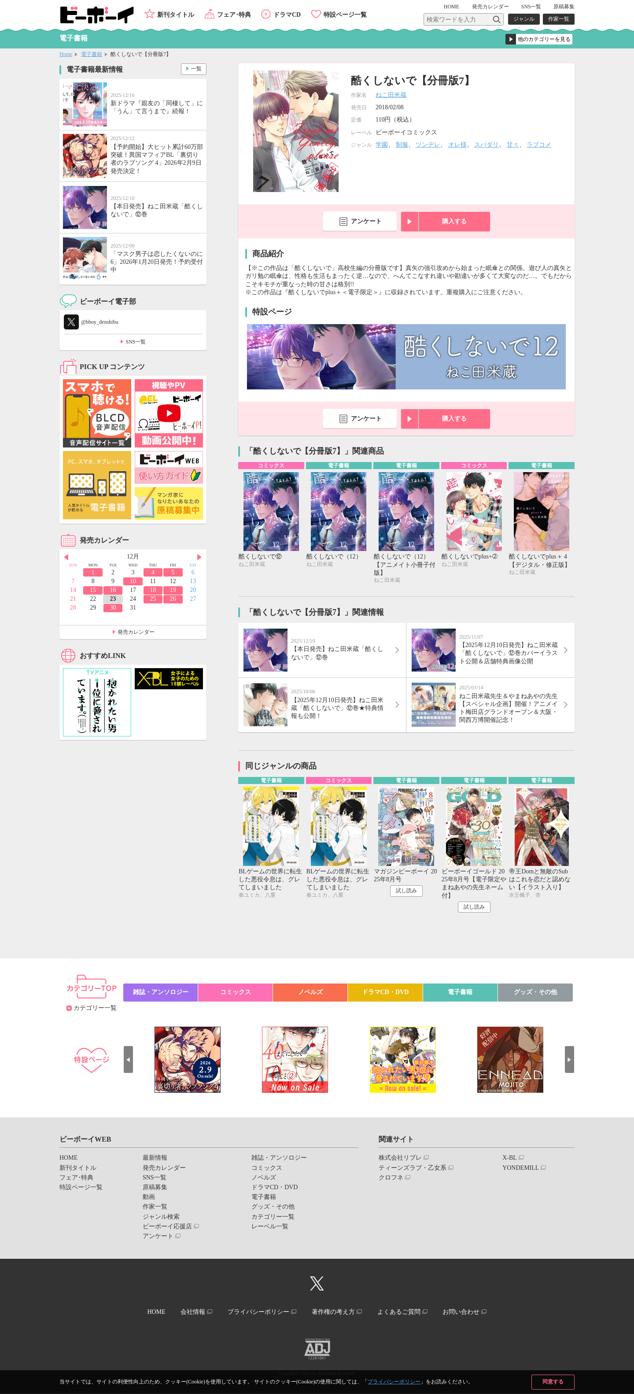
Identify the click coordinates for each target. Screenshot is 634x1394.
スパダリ (486, 144)
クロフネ (391, 1178)
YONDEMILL (520, 1168)
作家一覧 (558, 19)
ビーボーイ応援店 (167, 1227)
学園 (382, 144)
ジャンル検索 (161, 1217)
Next (199, 557)
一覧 (196, 69)
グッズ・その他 (535, 992)
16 (113, 590)
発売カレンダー (136, 632)
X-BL (509, 1158)
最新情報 (155, 1158)
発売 (490, 7)
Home (65, 54)
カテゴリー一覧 (95, 1008)
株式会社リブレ (400, 1158)
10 (133, 581)
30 (113, 607)
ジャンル (523, 19)
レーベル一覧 (269, 1227)
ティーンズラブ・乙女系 (412, 1168)
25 (153, 598)
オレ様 (457, 144)
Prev (66, 557)
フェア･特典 (234, 14)
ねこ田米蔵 (391, 95)
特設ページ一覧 (345, 14)
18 (153, 590)
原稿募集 (564, 7)
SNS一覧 (531, 7)
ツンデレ (428, 144)
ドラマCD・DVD (385, 992)
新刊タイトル (175, 14)
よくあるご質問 (399, 1312)
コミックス (235, 992)
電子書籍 (91, 54)
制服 (402, 144)
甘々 (513, 144)
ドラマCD (287, 14)
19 (173, 590)
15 (93, 590)
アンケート (366, 221)
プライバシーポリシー (394, 1382)
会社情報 (192, 1312)
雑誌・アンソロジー (160, 992)
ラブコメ (539, 144)
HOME (452, 7)
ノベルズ (310, 992)
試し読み (406, 891)
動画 (149, 1197)
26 (173, 598)
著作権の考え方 (333, 1312)
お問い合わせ (461, 1312)
